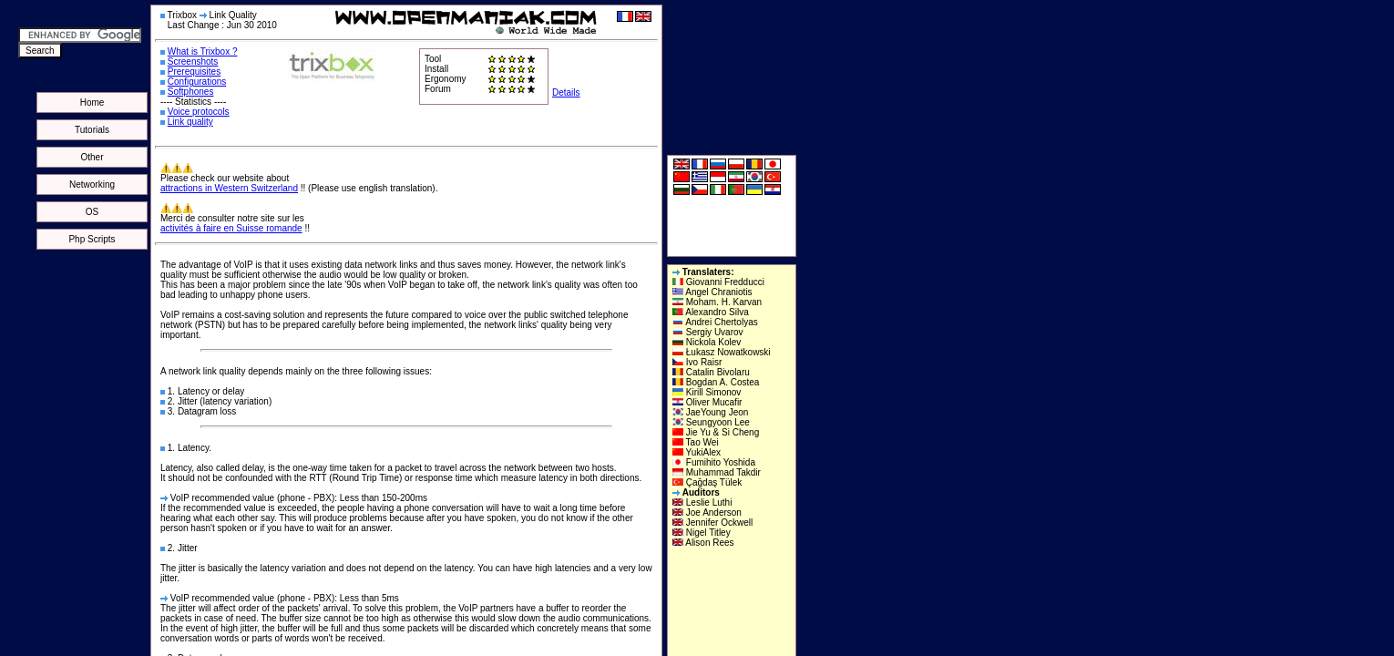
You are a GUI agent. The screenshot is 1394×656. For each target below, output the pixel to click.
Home (92, 102)
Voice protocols (199, 112)
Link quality (190, 122)
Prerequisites (194, 72)
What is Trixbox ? (203, 51)
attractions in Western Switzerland (229, 188)
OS (92, 212)
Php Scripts (91, 239)
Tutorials (92, 130)
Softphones (191, 92)
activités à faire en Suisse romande (231, 228)
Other (91, 157)
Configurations (197, 82)
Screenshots (193, 61)
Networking (92, 184)
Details (566, 92)
